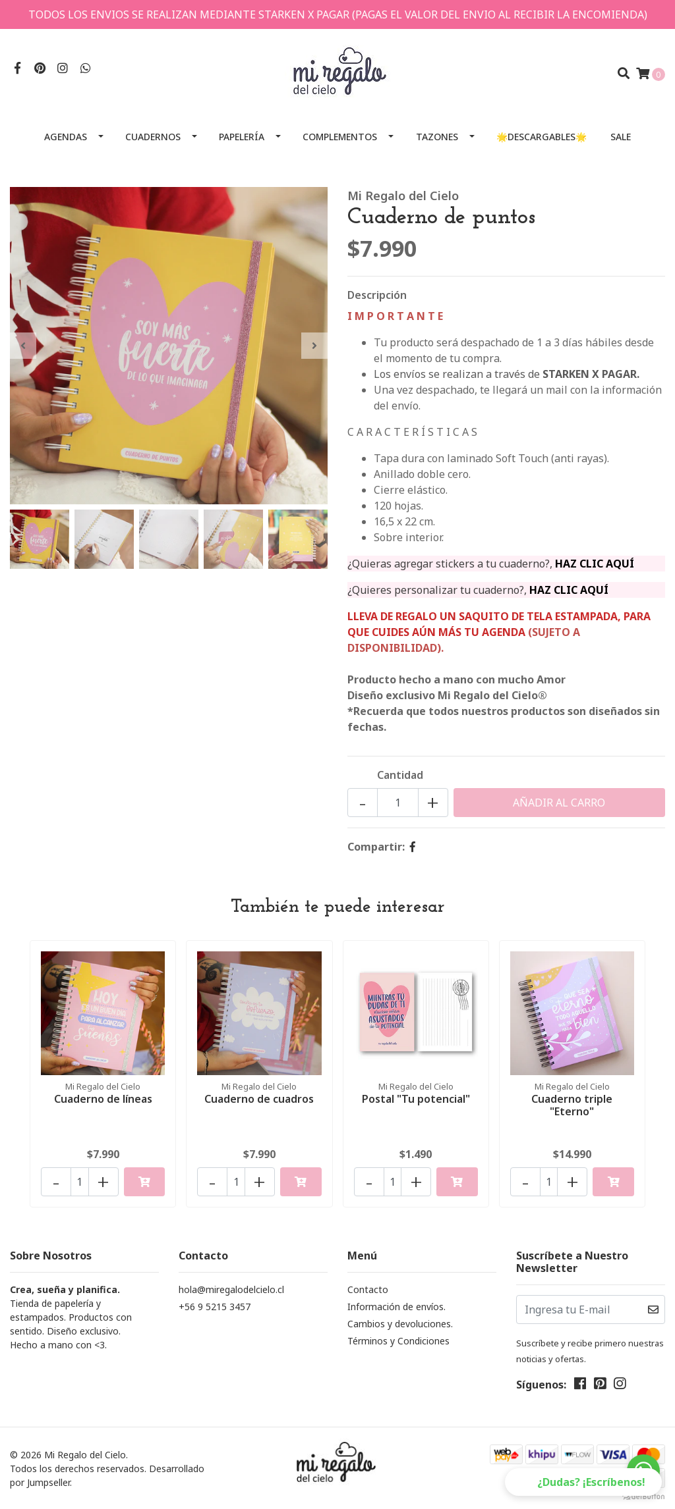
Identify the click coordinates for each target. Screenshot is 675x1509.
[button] (583, 1482)
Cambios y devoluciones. (400, 1323)
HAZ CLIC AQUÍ (594, 563)
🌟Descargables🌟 (541, 136)
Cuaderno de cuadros (259, 1099)
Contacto (367, 1289)
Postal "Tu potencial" (416, 1099)
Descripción (377, 295)
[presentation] (23, 345)
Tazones (437, 136)
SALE (620, 136)
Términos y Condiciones (398, 1341)
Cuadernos (153, 136)
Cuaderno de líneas (103, 1099)
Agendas (65, 136)
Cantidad (400, 775)
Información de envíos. (396, 1306)
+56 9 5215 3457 (214, 1306)
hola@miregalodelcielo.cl (231, 1289)
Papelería (241, 136)
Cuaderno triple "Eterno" (571, 1105)
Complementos (340, 136)
